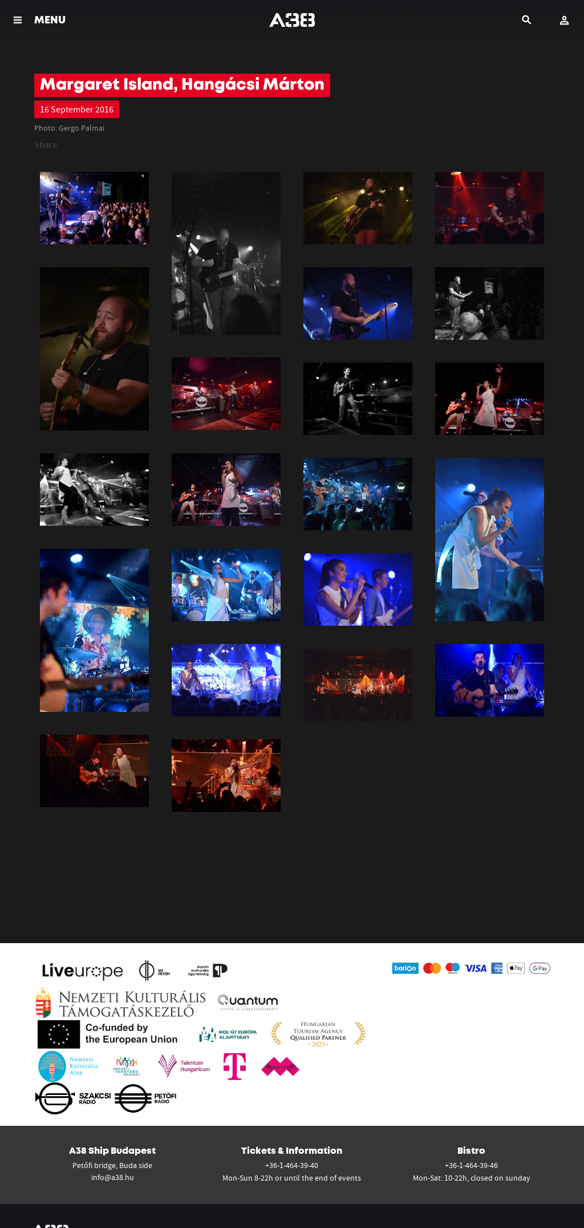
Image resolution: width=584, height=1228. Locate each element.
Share (45, 144)
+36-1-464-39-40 (291, 1165)
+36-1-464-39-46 (471, 1165)
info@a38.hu (112, 1177)
